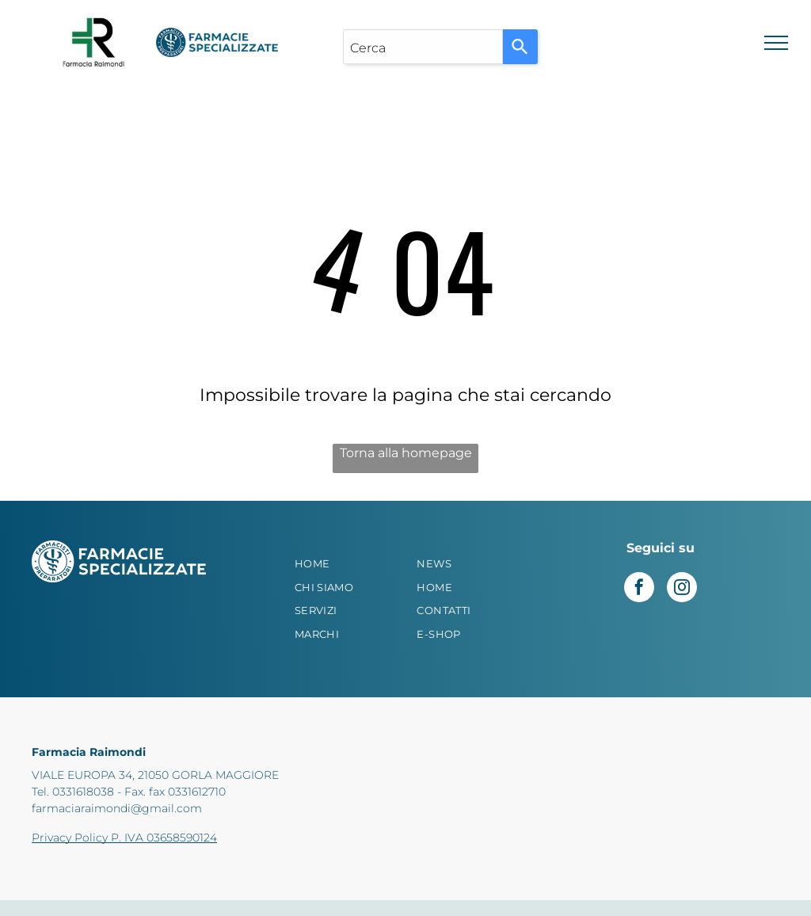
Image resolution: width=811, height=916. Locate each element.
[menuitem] (344, 564)
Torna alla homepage (406, 452)
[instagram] (682, 589)
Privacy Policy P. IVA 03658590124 (124, 837)
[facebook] (639, 589)
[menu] (776, 42)
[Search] (520, 46)
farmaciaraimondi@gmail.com (117, 808)
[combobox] (422, 46)
